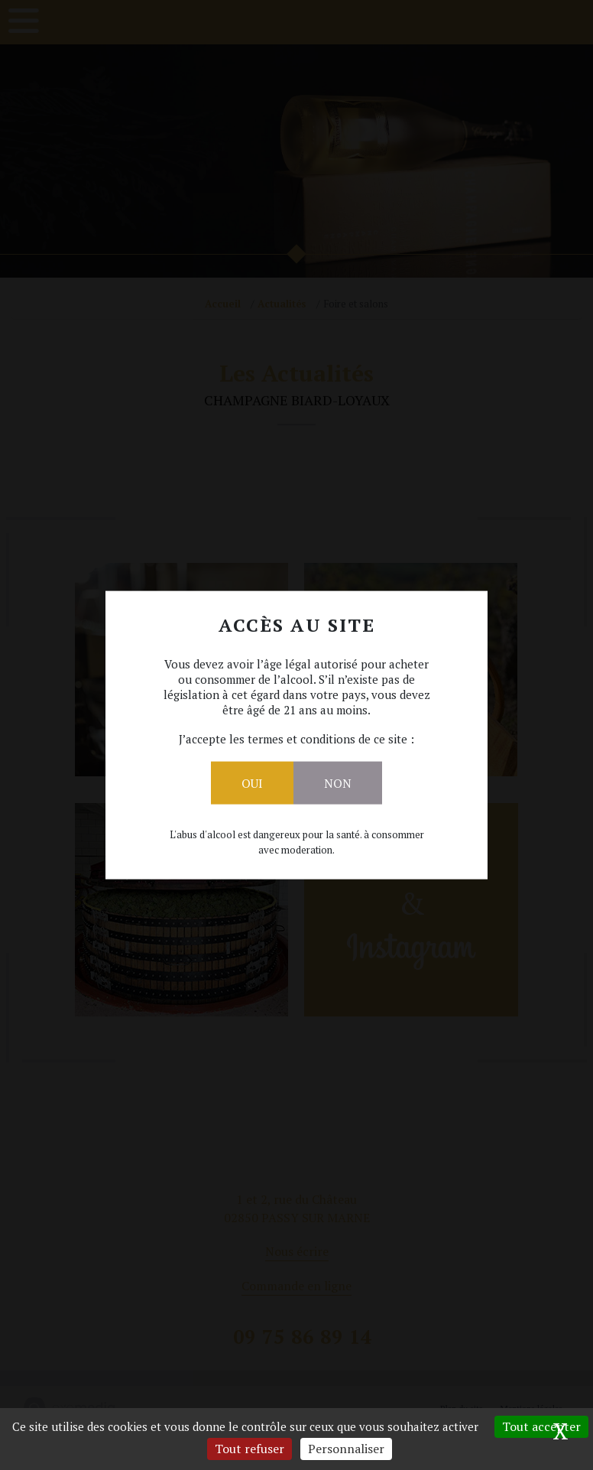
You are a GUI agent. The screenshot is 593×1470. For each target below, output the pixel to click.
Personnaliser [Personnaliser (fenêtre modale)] (346, 1448)
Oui (252, 782)
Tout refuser (249, 1448)
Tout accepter (541, 1426)
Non (338, 782)
